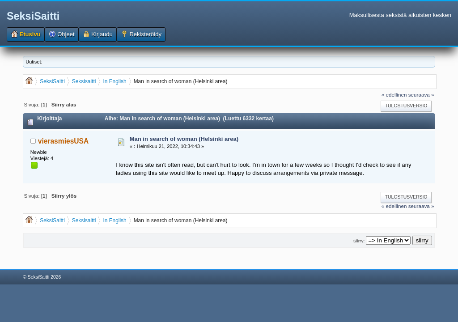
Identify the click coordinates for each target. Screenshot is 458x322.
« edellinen (394, 94)
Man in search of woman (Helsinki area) (184, 139)
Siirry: (359, 240)
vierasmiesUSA (63, 141)
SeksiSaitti (33, 16)
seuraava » (421, 94)
